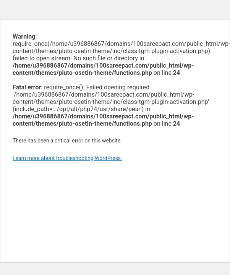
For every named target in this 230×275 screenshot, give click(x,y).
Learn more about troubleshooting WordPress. (67, 158)
